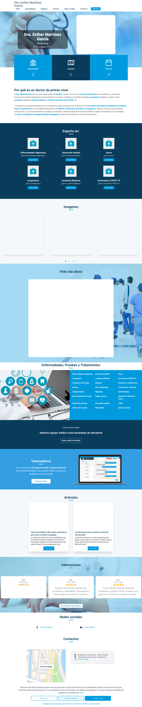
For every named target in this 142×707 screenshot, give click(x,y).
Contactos (83, 9)
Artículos (56, 9)
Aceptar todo (98, 698)
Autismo (98, 383)
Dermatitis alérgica (79, 403)
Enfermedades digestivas (82, 374)
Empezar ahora (41, 481)
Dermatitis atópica (102, 403)
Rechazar (44, 698)
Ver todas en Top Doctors (71, 606)
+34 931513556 (83, 659)
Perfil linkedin (89, 627)
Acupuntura (77, 378)
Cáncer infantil (124, 408)
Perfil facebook (46, 627)
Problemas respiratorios (127, 383)
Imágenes (44, 9)
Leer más (33, 160)
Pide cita (96, 9)
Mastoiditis (99, 408)
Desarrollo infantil (102, 374)
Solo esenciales (71, 698)
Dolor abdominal (101, 387)
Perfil (18, 9)
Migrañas (99, 392)
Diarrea (75, 387)
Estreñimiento (123, 392)
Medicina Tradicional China (126, 397)
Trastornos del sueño (80, 383)
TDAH (120, 403)
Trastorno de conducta (127, 387)
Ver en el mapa (46, 667)
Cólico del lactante (79, 408)
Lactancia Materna (102, 378)
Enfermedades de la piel (81, 396)
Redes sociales (69, 9)
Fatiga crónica (101, 396)
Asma (120, 374)
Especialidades (30, 9)
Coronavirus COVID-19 (127, 378)
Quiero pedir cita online (71, 440)
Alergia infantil (78, 392)
